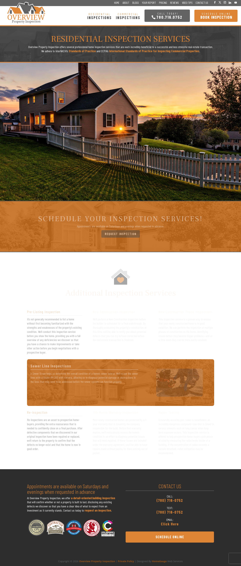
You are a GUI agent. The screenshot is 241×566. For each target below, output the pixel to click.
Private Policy (126, 561)
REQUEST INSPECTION (120, 234)
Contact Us (202, 3)
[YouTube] (235, 2)
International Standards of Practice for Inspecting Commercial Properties (154, 51)
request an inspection (98, 510)
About (125, 3)
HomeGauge (159, 561)
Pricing (163, 3)
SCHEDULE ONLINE (170, 537)
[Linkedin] (230, 2)
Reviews (174, 3)
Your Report (149, 3)
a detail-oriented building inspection (93, 498)
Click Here (170, 524)
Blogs (135, 3)
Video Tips (187, 3)
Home (116, 3)
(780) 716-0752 (169, 500)
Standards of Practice (82, 51)
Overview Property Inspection (97, 561)
